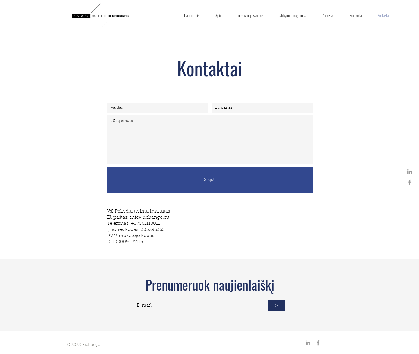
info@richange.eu (149, 217)
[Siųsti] (210, 180)
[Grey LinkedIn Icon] (409, 171)
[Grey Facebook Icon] (409, 182)
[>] (276, 305)
